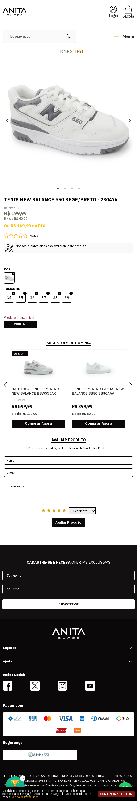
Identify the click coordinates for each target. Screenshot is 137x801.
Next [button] (130, 121)
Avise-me (20, 324)
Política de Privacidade (24, 797)
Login (113, 15)
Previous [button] (7, 121)
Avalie (34, 236)
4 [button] (79, 188)
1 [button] (58, 188)
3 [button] (72, 188)
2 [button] (65, 188)
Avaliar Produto (68, 522)
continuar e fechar (116, 794)
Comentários (68, 492)
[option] (68, 120)
